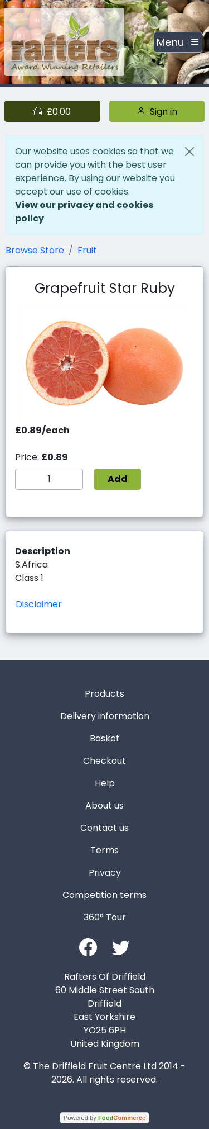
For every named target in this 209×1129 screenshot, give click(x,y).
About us (104, 805)
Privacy (105, 872)
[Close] (189, 151)
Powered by (104, 1117)
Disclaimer (39, 604)
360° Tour (105, 917)
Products (104, 693)
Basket (105, 738)
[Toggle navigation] (178, 42)
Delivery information (104, 716)
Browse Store (35, 250)
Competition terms (104, 895)
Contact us (104, 827)
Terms (104, 850)
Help (105, 783)
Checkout (104, 760)
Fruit (87, 250)
